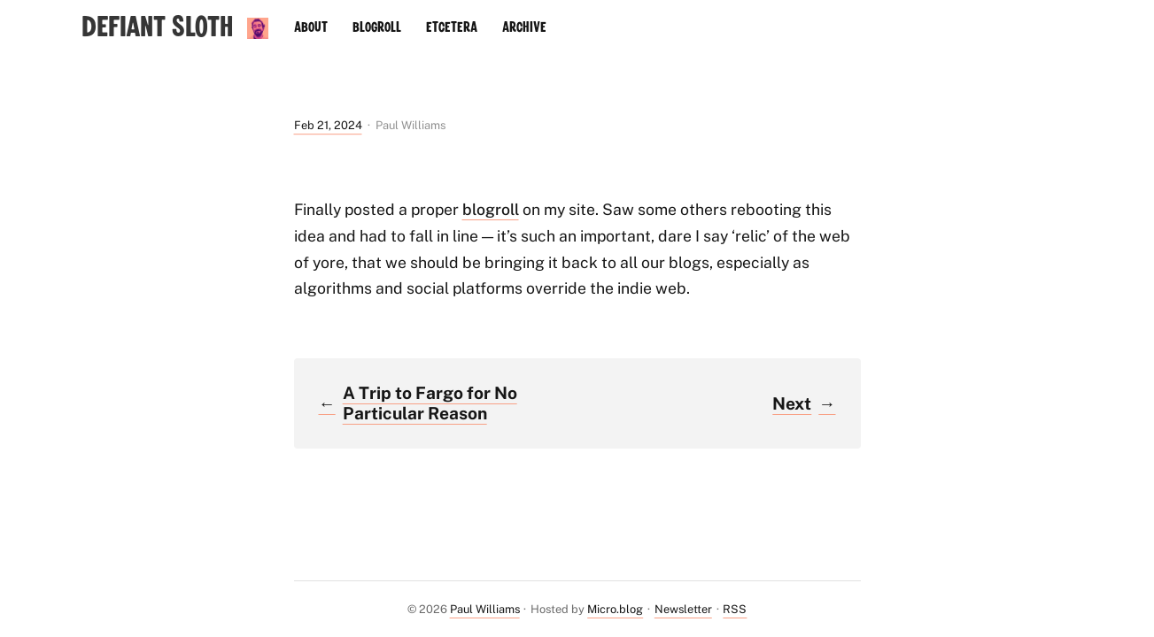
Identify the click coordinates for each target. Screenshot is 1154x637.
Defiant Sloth (157, 27)
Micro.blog (615, 609)
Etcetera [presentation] (451, 27)
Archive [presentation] (524, 27)
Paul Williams (485, 609)
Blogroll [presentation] (376, 27)
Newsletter (683, 609)
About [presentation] (311, 27)
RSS (735, 609)
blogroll (490, 209)
